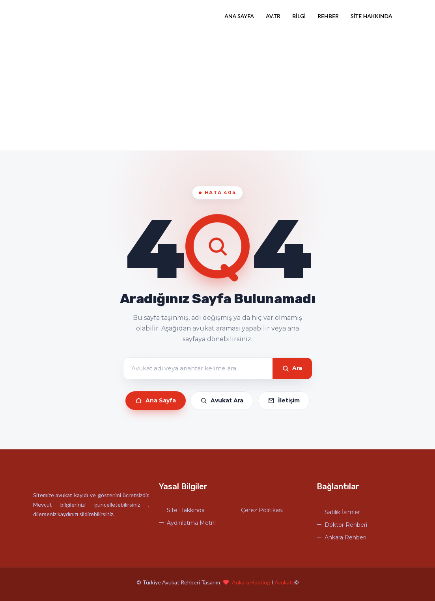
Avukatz (284, 582)
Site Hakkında (371, 16)
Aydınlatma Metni (191, 522)
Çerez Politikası (262, 510)
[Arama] (198, 368)
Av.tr (273, 16)
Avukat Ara (221, 400)
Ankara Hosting (251, 582)
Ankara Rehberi (345, 537)
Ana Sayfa (239, 16)
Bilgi (299, 16)
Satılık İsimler (342, 512)
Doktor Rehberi (346, 524)
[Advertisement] (217, 91)
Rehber (328, 16)
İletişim (284, 400)
